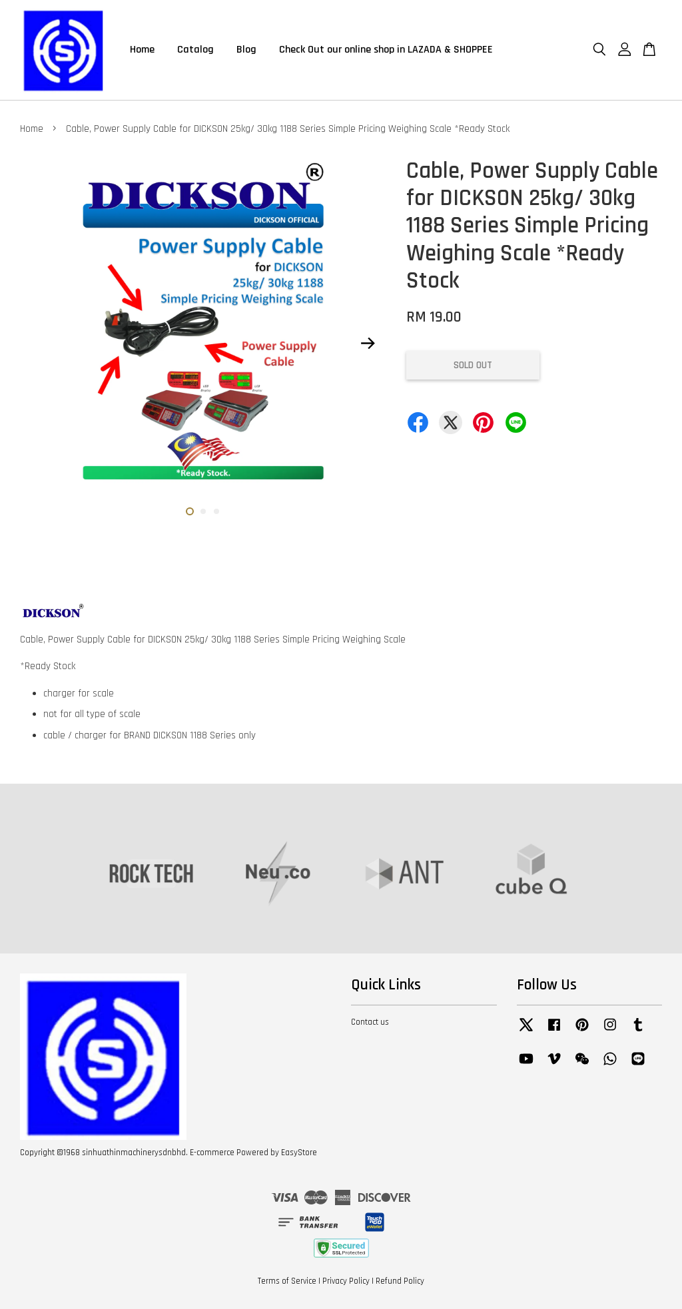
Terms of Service (287, 1281)
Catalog (195, 50)
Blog (246, 50)
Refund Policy (400, 1281)
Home (142, 50)
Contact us (370, 1022)
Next (368, 343)
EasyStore (299, 1152)
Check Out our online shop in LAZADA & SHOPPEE (386, 50)
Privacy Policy (346, 1281)
